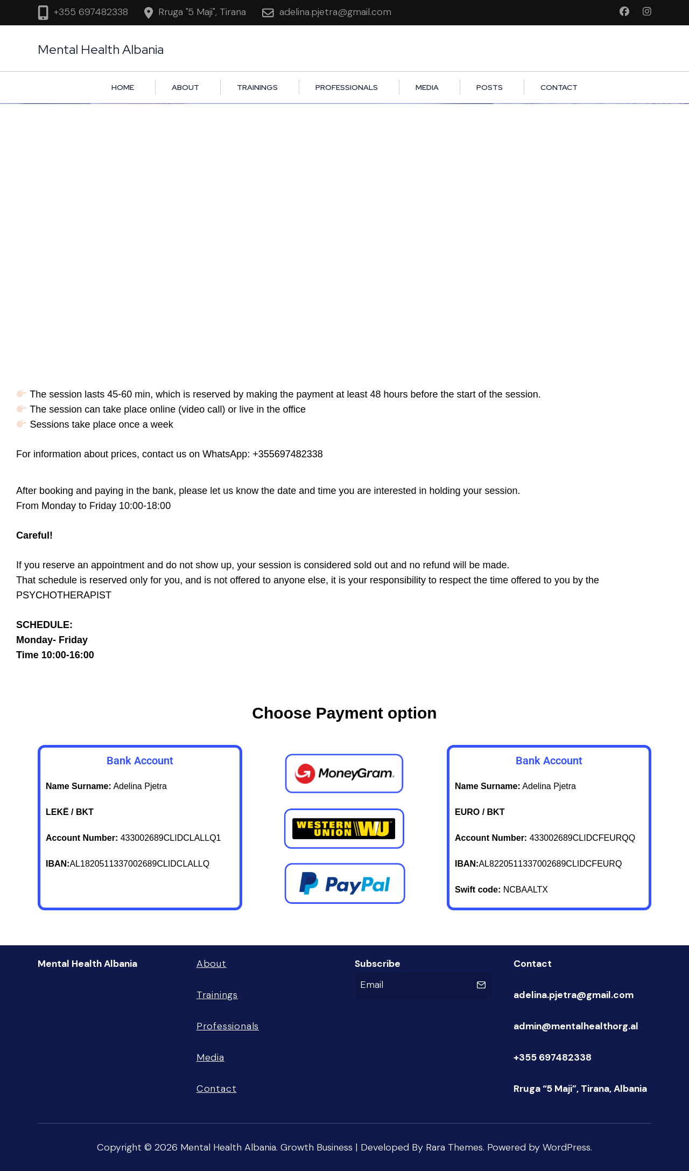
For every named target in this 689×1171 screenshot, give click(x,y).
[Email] (414, 984)
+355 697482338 (91, 11)
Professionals (346, 87)
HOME (122, 87)
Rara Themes (454, 1147)
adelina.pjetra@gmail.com (335, 11)
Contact (559, 87)
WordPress (566, 1147)
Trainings (257, 87)
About (185, 87)
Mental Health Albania (101, 49)
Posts (489, 87)
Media (427, 87)
